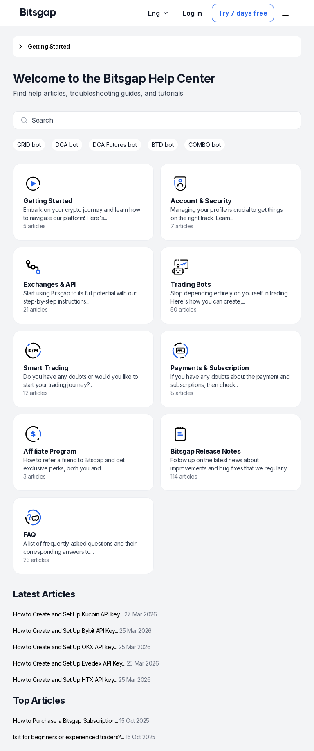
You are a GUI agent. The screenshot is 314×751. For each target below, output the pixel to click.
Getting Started (43, 47)
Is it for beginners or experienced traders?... (84, 736)
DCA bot (67, 144)
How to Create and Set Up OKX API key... (82, 646)
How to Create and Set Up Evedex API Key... (86, 663)
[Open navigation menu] (285, 13)
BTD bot (163, 144)
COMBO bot (204, 144)
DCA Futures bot (115, 144)
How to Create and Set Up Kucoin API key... (85, 614)
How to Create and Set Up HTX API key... (82, 679)
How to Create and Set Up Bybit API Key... (82, 630)
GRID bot (29, 144)
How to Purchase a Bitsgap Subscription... (81, 720)
